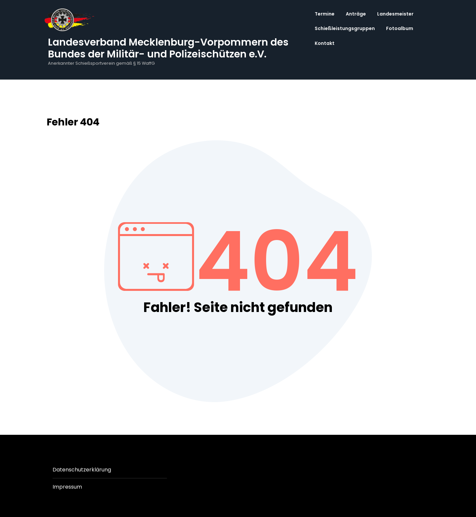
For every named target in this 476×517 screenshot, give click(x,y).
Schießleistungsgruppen (345, 28)
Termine (325, 14)
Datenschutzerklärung (82, 469)
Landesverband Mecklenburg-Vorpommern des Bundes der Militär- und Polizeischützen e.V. (168, 48)
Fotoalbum (399, 28)
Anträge (356, 14)
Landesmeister (395, 14)
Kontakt (325, 43)
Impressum (67, 487)
